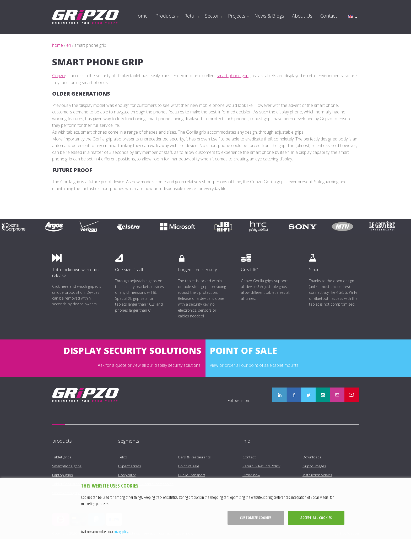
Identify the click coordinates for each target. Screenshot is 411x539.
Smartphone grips (67, 465)
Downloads (311, 456)
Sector (212, 16)
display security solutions (177, 365)
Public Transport (191, 474)
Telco (122, 456)
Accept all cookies (316, 517)
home (57, 45)
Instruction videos (317, 474)
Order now (251, 474)
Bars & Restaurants (194, 456)
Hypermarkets (129, 465)
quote (120, 365)
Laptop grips (62, 474)
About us (302, 16)
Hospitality (127, 474)
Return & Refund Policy (261, 465)
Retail (190, 16)
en (68, 45)
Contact (328, 16)
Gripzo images (314, 465)
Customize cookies (256, 517)
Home (141, 16)
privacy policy (121, 531)
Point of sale (188, 465)
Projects (236, 16)
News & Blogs (269, 16)
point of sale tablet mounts (274, 365)
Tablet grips (61, 456)
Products (165, 16)
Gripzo (58, 76)
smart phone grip (232, 76)
